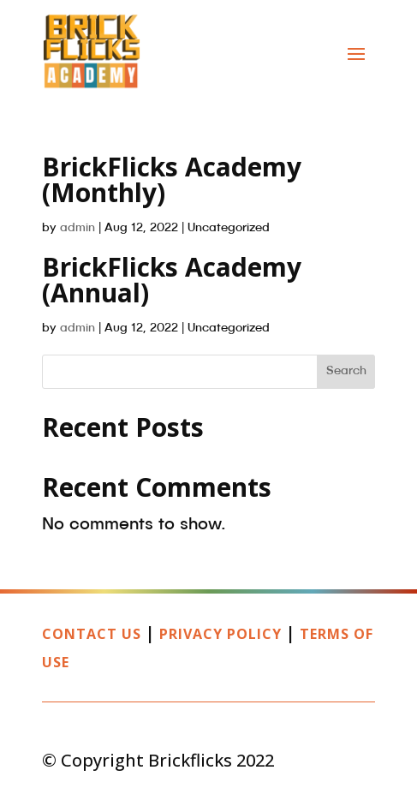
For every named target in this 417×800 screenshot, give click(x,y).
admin (77, 228)
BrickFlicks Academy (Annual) (171, 279)
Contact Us (91, 633)
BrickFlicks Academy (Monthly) (171, 179)
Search (346, 371)
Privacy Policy (220, 633)
